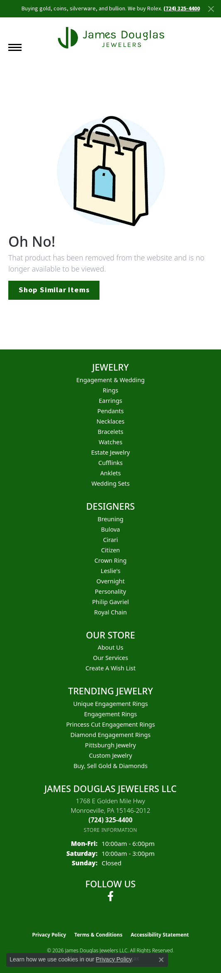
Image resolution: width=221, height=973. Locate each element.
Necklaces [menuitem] (110, 421)
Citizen (110, 550)
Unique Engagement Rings (110, 704)
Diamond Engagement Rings (110, 735)
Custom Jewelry (110, 755)
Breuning (110, 519)
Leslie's (111, 571)
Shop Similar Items (54, 289)
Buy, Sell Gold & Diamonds (110, 766)
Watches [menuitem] (110, 442)
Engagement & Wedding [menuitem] (110, 380)
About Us (111, 647)
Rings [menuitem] (110, 390)
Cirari (110, 540)
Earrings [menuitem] (110, 401)
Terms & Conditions (98, 934)
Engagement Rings (110, 714)
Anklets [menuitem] (110, 473)
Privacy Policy (49, 934)
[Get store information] (110, 829)
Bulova (110, 529)
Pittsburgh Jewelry (110, 745)
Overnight (110, 581)
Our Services (110, 658)
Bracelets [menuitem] (110, 432)
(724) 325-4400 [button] (181, 9)
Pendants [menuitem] (110, 411)
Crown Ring (111, 560)
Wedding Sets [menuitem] (110, 483)
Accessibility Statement (160, 934)
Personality (110, 591)
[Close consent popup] (161, 959)
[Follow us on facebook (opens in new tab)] (110, 896)
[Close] (211, 9)
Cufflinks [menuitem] (110, 463)
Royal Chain (110, 612)
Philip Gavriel (110, 602)
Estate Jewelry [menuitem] (110, 452)
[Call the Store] (111, 820)
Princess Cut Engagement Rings (110, 724)
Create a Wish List (110, 668)
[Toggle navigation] (15, 47)
